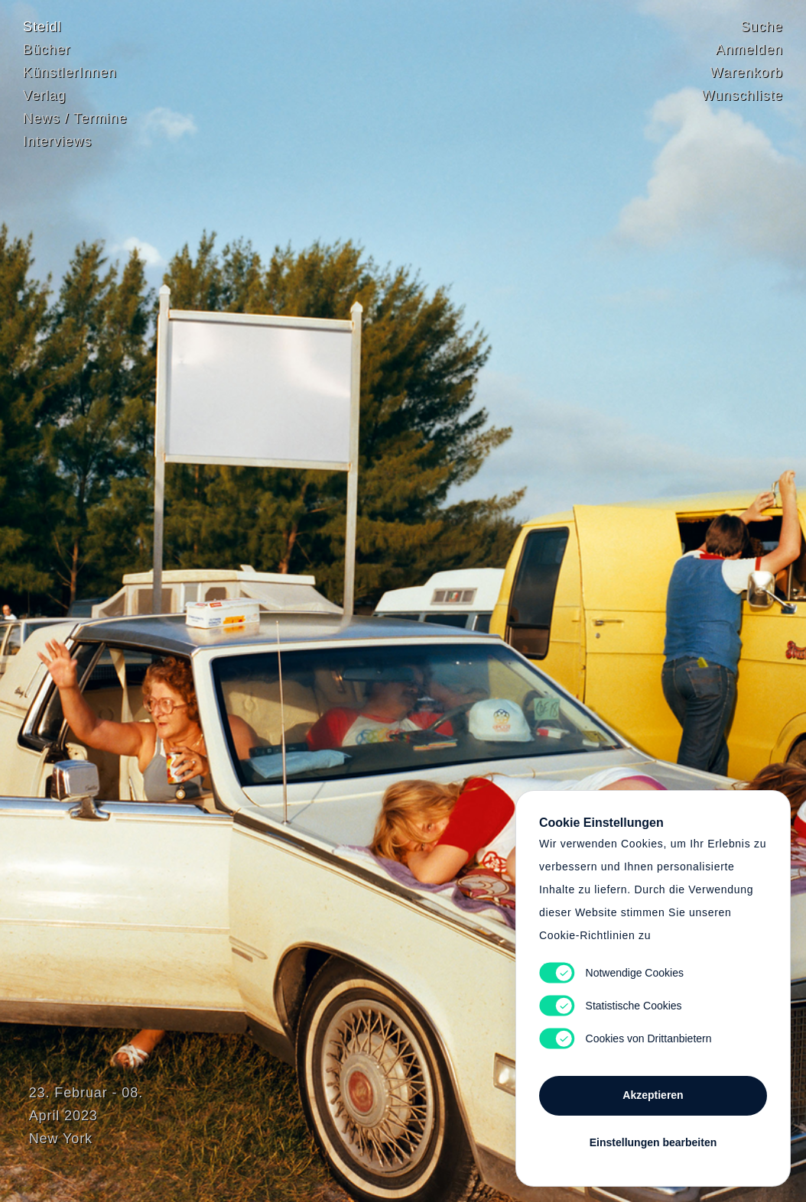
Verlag (44, 95)
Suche (761, 26)
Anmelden (749, 49)
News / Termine (75, 118)
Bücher (46, 49)
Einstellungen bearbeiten (653, 1142)
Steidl (42, 26)
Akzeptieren (652, 1095)
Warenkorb (746, 72)
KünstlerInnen (70, 72)
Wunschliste (742, 95)
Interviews (57, 141)
